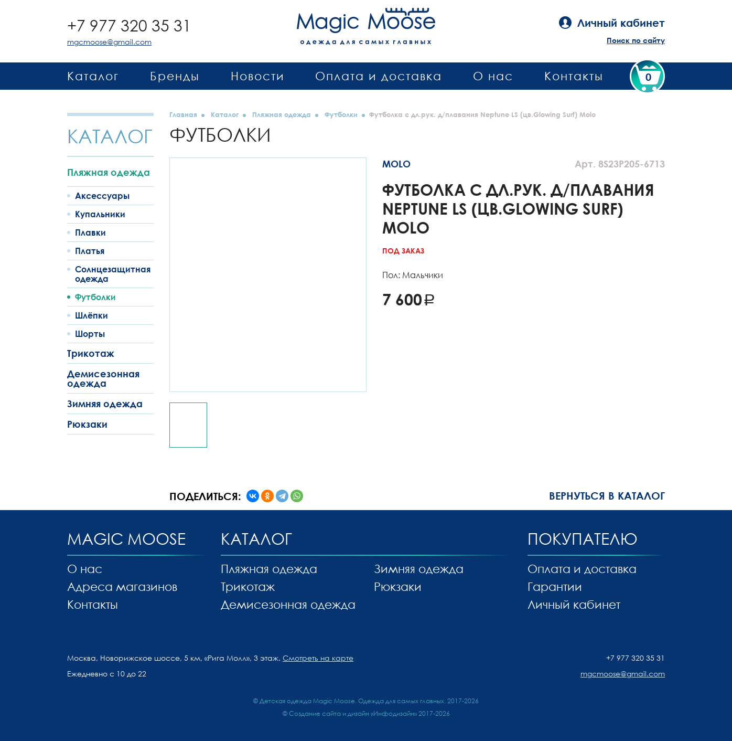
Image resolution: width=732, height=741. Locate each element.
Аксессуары (102, 195)
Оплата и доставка (378, 76)
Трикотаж (90, 353)
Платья (89, 251)
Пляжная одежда (108, 172)
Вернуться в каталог (607, 495)
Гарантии (555, 586)
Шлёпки (91, 315)
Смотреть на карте (318, 657)
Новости (258, 76)
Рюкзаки (87, 424)
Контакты (574, 76)
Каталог (93, 76)
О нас (493, 76)
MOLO (396, 164)
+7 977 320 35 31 (129, 25)
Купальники (100, 214)
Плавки (90, 232)
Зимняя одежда (105, 403)
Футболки (95, 297)
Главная (183, 114)
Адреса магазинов (122, 586)
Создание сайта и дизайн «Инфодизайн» (353, 713)
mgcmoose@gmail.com (109, 41)
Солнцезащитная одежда (112, 274)
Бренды (175, 76)
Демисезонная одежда (103, 378)
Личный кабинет (574, 604)
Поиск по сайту (636, 40)
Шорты (90, 334)
